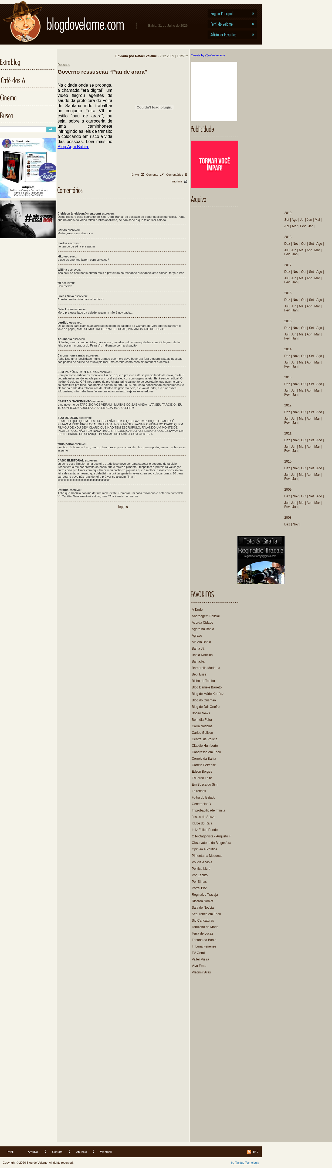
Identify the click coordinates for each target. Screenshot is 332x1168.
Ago (294, 220)
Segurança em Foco (206, 914)
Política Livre (201, 869)
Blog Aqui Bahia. (73, 146)
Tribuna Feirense (204, 946)
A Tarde (197, 610)
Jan (310, 226)
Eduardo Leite (202, 778)
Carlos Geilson (202, 733)
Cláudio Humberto (205, 746)
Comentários (174, 174)
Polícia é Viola (202, 862)
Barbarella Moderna (206, 668)
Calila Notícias (202, 726)
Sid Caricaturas (203, 920)
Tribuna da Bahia (204, 940)
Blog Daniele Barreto (207, 687)
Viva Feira (199, 966)
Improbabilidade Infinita (208, 810)
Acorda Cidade (202, 622)
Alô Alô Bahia (201, 642)
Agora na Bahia (203, 629)
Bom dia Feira (202, 720)
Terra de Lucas (202, 933)
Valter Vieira (200, 959)
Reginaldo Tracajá (205, 895)
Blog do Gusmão (204, 700)
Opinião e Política (204, 849)
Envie (135, 174)
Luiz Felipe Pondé (205, 830)
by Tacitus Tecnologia (245, 1162)
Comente (152, 174)
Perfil (10, 1151)
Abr (286, 226)
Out (303, 244)
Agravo (197, 635)
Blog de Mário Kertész (207, 694)
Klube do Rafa (202, 823)
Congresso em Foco (206, 752)
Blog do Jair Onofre (205, 707)
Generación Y (201, 804)
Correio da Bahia (204, 758)
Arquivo (33, 1151)
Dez (287, 244)
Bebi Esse (199, 674)
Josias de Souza (203, 817)
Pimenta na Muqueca (207, 856)
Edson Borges (202, 771)
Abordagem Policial (205, 616)
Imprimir (176, 181)
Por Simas (199, 882)
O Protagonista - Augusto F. (211, 836)
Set (286, 220)
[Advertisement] (215, 1061)
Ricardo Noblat (202, 901)
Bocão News (201, 713)
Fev (303, 226)
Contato (57, 1151)
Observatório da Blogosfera (211, 843)
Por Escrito (200, 875)
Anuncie (81, 1151)
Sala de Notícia (203, 907)
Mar (295, 226)
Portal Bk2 (199, 888)
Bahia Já (198, 648)
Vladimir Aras (201, 972)
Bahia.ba (198, 661)
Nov (295, 244)
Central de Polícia (204, 739)
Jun (309, 220)
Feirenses (199, 791)
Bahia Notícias (202, 655)
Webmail (106, 1151)
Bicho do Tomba (203, 681)
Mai (317, 220)
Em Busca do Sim (204, 784)
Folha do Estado (203, 797)
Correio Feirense (204, 765)
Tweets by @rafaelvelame (208, 55)
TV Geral (198, 953)
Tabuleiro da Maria (205, 927)
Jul (302, 220)
